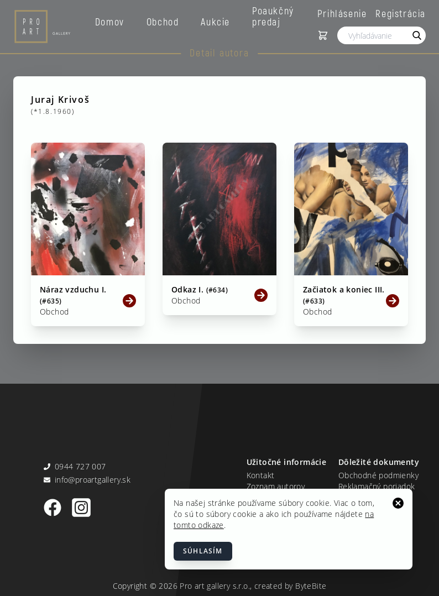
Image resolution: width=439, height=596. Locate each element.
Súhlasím (203, 551)
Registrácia (400, 13)
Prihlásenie (342, 13)
